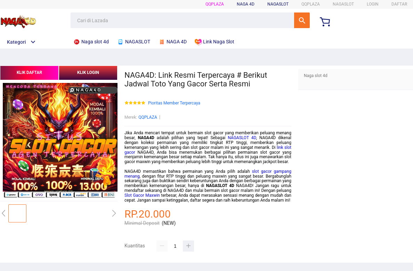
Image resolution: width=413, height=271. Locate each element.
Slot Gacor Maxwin (142, 195)
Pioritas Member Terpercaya (174, 103)
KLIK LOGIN (88, 72)
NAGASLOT (278, 4)
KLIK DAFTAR (29, 72)
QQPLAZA (214, 4)
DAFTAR (399, 4)
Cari (302, 20)
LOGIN (373, 4)
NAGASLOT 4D (242, 137)
